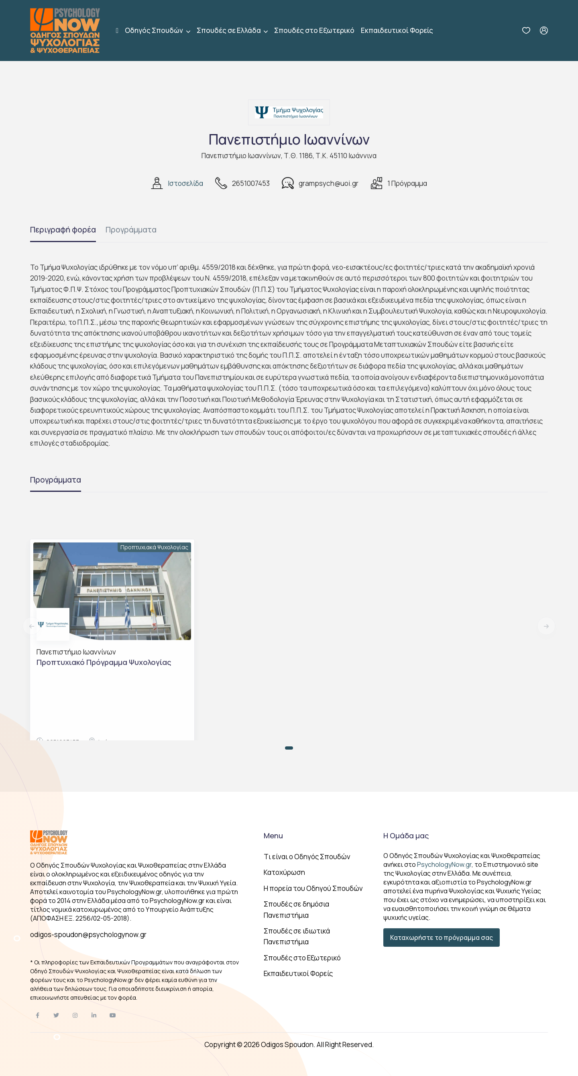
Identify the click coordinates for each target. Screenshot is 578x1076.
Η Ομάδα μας (406, 835)
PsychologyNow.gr (444, 864)
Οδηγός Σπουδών (154, 30)
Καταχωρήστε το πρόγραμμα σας (441, 937)
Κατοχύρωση (284, 872)
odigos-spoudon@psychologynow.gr (88, 934)
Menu (273, 835)
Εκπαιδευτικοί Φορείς (397, 30)
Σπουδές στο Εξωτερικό (314, 30)
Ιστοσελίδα (185, 183)
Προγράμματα (131, 229)
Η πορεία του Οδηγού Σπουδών (313, 888)
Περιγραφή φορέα (63, 229)
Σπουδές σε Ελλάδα (229, 30)
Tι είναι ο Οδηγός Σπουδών (307, 856)
